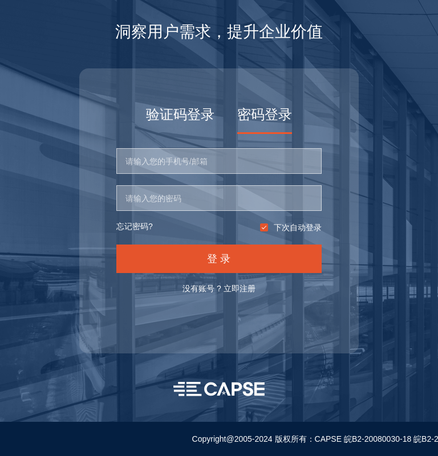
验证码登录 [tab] (180, 114)
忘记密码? (134, 226)
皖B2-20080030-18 (377, 438)
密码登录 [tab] (264, 114)
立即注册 (240, 288)
